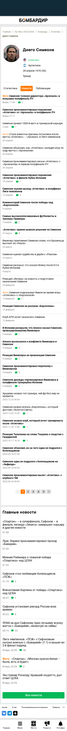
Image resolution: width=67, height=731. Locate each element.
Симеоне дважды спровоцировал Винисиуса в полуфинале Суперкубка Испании (30, 381)
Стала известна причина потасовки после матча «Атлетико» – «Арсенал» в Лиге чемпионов (31, 135)
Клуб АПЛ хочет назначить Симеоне (24, 317)
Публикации (43, 88)
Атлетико (55, 32)
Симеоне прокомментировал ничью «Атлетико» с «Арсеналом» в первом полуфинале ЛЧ (31, 162)
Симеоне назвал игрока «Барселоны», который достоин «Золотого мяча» (30, 408)
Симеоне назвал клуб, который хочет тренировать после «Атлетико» (33, 422)
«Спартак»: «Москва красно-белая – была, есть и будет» (31, 660)
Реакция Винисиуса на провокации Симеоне (29, 355)
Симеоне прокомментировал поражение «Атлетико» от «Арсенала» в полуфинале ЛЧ (29, 111)
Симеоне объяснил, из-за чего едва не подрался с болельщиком (32, 449)
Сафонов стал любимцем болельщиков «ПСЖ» (29, 575)
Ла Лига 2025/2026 (24, 32)
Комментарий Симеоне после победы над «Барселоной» (28, 203)
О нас (14, 707)
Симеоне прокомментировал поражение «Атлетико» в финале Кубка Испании (27, 176)
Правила (56, 707)
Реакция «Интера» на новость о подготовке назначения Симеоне (28, 280)
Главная (7, 32)
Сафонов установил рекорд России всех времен (29, 608)
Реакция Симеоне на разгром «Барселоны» (29, 306)
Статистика (10, 88)
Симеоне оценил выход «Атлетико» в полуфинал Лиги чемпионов (32, 190)
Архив (4, 707)
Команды (42, 32)
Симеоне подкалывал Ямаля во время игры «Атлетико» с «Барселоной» (32, 294)
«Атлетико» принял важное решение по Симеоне (32, 229)
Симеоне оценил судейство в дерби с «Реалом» (30, 254)
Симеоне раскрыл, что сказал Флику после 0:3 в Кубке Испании (31, 266)
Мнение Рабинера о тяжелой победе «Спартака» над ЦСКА (27, 559)
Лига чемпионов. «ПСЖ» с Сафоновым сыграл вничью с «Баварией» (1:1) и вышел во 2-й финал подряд (33, 642)
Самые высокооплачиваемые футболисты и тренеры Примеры (29, 217)
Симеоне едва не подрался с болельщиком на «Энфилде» (30, 463)
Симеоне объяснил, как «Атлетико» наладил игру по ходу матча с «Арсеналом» (33, 149)
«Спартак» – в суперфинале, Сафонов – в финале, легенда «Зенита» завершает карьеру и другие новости (33, 524)
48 (24, 650)
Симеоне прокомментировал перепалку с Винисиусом (28, 367)
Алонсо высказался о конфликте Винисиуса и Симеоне (30, 343)
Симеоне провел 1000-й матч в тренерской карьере (33, 123)
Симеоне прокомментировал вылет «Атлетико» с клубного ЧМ (32, 476)
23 (16, 630)
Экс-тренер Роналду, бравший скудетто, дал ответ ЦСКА (32, 677)
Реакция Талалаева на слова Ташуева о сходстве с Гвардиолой (33, 435)
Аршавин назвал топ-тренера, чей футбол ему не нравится (31, 394)
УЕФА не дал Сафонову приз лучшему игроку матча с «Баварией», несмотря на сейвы (33, 624)
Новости (27, 88)
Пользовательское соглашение (34, 707)
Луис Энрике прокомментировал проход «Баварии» (30, 542)
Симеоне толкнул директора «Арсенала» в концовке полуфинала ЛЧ (31, 97)
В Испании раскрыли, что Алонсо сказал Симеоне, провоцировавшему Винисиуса (32, 329)
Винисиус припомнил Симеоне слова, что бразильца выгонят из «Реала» (33, 242)
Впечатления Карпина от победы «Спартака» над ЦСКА (33, 591)
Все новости (33, 695)
